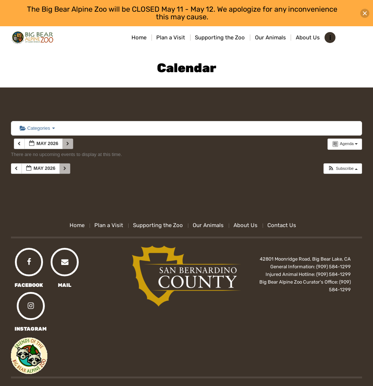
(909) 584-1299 (333, 266)
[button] (342, 168)
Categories (37, 128)
